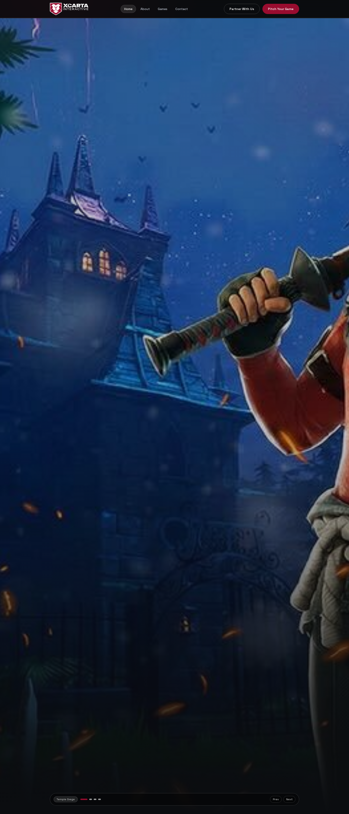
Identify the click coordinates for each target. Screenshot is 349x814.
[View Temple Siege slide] (83, 799)
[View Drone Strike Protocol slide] (95, 799)
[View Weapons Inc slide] (99, 799)
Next (289, 799)
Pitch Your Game (281, 9)
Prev (276, 799)
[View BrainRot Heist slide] (90, 799)
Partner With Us (241, 9)
